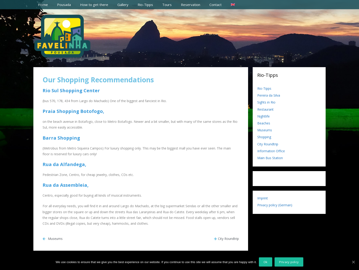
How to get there (94, 4)
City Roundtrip (267, 144)
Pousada (64, 4)
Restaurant (265, 109)
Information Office (271, 151)
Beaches (263, 123)
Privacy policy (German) (274, 205)
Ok (265, 262)
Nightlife (263, 116)
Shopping (264, 137)
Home (43, 4)
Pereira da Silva (268, 95)
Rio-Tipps (145, 4)
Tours (167, 4)
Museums (264, 130)
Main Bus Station (270, 158)
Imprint (262, 198)
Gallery (122, 4)
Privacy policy (289, 262)
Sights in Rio (266, 102)
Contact (215, 4)
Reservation (190, 4)
